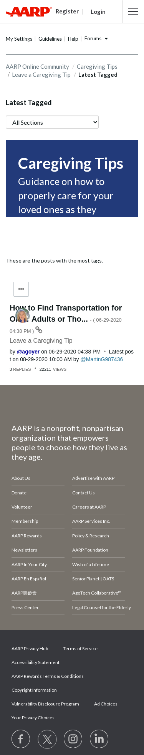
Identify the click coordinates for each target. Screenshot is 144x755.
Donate (19, 493)
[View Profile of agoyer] (28, 352)
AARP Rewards (27, 536)
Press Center (25, 607)
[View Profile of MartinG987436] (102, 359)
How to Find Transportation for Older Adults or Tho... (66, 319)
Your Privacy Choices (33, 717)
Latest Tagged (29, 102)
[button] (133, 11)
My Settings (19, 39)
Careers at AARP (89, 507)
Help (73, 39)
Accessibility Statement (36, 662)
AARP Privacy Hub (30, 648)
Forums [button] (92, 38)
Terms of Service (80, 648)
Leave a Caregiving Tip (41, 74)
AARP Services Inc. (91, 521)
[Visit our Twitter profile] (47, 739)
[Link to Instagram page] (73, 739)
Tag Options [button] (21, 289)
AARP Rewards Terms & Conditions (48, 676)
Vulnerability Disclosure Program (45, 704)
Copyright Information (34, 690)
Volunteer (22, 507)
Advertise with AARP (93, 478)
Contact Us (83, 493)
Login (98, 11)
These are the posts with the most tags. (54, 260)
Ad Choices (106, 704)
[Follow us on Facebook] (21, 739)
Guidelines (50, 39)
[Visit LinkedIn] (99, 739)
